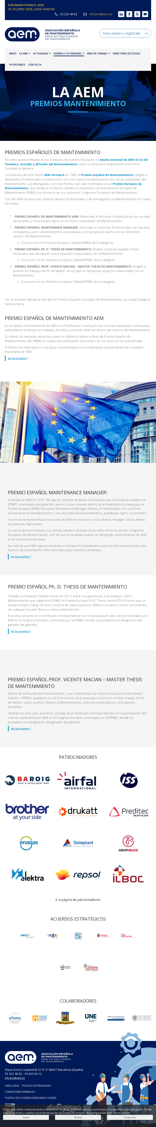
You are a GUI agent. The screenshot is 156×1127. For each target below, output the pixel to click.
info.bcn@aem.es (97, 14)
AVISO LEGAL (12, 1085)
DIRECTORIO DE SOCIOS (126, 53)
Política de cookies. (142, 1113)
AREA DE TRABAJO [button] (98, 53)
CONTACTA (34, 64)
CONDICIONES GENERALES (20, 1092)
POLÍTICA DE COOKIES (17, 1098)
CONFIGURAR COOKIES (43, 1098)
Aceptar (26, 1117)
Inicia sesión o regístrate (125, 33)
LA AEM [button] (24, 53)
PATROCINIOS (17, 64)
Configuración (130, 1117)
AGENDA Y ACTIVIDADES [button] (69, 53)
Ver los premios (17, 358)
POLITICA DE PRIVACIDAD (36, 1085)
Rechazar (78, 1117)
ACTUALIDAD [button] (42, 53)
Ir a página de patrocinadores (78, 899)
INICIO (12, 53)
